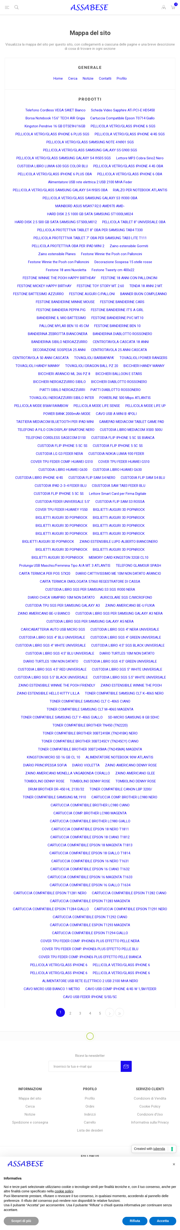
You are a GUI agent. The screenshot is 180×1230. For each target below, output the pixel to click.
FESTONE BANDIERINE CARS (122, 302)
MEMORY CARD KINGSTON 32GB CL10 (118, 557)
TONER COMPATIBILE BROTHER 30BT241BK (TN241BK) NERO (90, 733)
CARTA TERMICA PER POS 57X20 (44, 573)
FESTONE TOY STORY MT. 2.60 (100, 286)
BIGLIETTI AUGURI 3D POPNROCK (119, 510)
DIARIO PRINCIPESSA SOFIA (45, 765)
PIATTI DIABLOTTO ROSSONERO (115, 390)
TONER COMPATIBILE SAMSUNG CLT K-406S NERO (124, 693)
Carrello (90, 1122)
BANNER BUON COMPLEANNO (143, 294)
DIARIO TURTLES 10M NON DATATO (127, 653)
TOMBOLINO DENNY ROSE (44, 781)
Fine (119, 1012)
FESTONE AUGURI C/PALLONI (92, 294)
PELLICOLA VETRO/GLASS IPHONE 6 (58, 965)
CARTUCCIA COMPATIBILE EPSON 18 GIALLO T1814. (90, 853)
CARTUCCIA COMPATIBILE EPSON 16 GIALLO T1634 (90, 885)
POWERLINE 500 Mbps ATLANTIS (125, 398)
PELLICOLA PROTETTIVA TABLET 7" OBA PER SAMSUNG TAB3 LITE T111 (90, 238)
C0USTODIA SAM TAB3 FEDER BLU (118, 486)
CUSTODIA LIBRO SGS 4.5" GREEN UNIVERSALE (120, 661)
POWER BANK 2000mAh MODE (66, 414)
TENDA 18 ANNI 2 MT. (146, 286)
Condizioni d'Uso (150, 1114)
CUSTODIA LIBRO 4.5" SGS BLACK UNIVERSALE (128, 645)
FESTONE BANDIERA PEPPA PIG (61, 310)
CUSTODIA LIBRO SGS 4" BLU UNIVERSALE (52, 637)
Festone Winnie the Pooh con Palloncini (111, 254)
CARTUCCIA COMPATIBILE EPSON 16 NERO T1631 (90, 861)
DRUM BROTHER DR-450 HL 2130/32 (56, 789)
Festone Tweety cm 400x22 (113, 270)
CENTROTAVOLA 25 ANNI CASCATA (119, 350)
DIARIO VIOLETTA (86, 765)
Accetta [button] (163, 1221)
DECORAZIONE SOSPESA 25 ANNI (59, 350)
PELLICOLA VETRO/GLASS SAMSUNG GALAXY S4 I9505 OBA (60, 190)
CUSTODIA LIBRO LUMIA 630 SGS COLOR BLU (52, 166)
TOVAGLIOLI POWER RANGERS (143, 358)
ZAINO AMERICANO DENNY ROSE (131, 765)
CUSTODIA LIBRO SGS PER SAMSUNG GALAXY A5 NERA (90, 621)
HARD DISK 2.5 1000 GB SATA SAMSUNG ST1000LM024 (90, 214)
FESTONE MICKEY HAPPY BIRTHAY (44, 286)
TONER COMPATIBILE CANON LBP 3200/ (121, 789)
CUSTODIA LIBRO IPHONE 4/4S (39, 478)
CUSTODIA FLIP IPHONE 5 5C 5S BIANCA (122, 438)
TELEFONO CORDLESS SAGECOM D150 (56, 438)
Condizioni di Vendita (150, 1098)
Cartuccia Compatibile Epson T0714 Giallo (122, 118)
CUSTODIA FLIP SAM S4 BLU (143, 478)
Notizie (88, 78)
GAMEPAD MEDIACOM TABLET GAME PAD (131, 422)
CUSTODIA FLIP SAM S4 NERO (91, 478)
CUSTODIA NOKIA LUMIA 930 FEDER (116, 454)
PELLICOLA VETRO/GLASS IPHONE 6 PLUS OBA (55, 174)
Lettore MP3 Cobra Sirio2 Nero (140, 158)
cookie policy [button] (64, 1191)
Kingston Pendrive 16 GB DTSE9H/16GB (55, 126)
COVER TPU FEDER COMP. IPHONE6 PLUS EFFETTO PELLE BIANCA (90, 957)
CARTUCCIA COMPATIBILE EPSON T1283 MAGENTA (90, 901)
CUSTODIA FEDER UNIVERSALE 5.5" (62, 502)
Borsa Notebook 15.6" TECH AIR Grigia (55, 118)
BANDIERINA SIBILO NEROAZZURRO (59, 342)
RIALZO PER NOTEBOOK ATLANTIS (140, 190)
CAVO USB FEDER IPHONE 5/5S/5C (90, 997)
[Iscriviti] (85, 1066)
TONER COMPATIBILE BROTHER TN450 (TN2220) (90, 725)
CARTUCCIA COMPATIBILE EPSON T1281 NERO (50, 893)
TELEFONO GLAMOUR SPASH (138, 565)
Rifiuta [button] (135, 1221)
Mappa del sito (30, 1098)
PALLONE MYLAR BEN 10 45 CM (64, 326)
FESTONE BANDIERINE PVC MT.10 (117, 318)
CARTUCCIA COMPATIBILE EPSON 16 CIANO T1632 (90, 869)
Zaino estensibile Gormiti (129, 246)
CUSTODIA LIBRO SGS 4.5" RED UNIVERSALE (52, 669)
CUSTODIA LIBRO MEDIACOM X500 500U (131, 430)
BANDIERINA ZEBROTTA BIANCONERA (57, 334)
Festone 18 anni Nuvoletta (66, 270)
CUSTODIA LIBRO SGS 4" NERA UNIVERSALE (124, 629)
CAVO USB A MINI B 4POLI (116, 414)
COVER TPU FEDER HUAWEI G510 (124, 462)
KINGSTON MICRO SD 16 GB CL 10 (53, 757)
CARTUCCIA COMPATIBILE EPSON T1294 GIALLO (90, 933)
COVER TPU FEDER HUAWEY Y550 (61, 510)
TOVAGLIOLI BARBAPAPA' (94, 358)
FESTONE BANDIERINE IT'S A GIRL (117, 310)
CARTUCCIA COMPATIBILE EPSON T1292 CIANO (90, 917)
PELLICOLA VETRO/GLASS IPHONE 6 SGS (123, 126)
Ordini (90, 1106)
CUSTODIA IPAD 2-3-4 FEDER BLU (60, 486)
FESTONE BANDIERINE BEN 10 (117, 326)
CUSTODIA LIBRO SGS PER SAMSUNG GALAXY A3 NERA (119, 613)
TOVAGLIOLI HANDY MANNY (37, 366)
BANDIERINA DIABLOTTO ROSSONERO (122, 334)
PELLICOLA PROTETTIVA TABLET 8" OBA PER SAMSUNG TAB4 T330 (90, 230)
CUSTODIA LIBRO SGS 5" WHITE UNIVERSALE (127, 669)
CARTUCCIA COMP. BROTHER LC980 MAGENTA (90, 813)
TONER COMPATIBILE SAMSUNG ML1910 (54, 797)
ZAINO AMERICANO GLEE (135, 773)
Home (58, 78)
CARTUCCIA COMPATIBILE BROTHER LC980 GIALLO (90, 821)
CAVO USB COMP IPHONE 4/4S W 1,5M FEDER (120, 989)
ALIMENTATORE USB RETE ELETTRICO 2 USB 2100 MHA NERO (90, 981)
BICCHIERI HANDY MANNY (144, 366)
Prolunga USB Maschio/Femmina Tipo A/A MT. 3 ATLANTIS (64, 565)
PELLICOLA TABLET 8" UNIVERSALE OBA (133, 222)
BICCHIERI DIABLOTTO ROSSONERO (119, 382)
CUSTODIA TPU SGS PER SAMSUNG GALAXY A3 (62, 605)
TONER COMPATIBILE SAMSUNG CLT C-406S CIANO (90, 701)
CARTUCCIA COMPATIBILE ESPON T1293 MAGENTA (90, 925)
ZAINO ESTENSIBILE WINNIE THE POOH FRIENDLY (56, 685)
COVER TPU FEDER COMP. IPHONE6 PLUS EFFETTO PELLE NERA (90, 941)
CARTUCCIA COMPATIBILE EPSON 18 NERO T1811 (90, 829)
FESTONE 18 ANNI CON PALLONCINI (129, 278)
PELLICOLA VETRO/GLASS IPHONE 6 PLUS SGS (52, 134)
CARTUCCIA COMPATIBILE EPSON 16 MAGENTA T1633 (90, 877)
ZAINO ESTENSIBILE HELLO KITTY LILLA (48, 693)
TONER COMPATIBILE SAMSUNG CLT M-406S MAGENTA (90, 709)
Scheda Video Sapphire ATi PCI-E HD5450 (123, 110)
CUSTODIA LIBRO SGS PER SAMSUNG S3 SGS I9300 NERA (90, 589)
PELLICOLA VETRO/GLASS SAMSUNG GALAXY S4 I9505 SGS (63, 158)
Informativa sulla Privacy (150, 1122)
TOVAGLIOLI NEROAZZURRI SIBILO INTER (61, 398)
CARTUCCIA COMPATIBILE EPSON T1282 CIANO (129, 893)
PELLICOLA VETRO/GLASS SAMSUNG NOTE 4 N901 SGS (90, 142)
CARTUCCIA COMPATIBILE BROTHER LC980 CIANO (90, 805)
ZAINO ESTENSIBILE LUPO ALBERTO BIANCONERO (118, 541)
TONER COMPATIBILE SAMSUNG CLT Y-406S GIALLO (62, 717)
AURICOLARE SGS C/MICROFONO (126, 597)
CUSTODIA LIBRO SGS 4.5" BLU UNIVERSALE (60, 653)
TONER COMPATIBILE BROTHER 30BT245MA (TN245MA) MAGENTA (90, 749)
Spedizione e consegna (30, 1122)
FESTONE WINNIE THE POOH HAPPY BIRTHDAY (59, 278)
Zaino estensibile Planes (57, 254)
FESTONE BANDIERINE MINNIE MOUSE (65, 302)
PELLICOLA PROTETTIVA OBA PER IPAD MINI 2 (68, 246)
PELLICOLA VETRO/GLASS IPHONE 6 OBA (129, 174)
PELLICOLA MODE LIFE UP (145, 406)
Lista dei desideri (90, 1130)
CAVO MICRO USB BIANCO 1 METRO (52, 989)
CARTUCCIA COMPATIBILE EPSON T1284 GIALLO (51, 909)
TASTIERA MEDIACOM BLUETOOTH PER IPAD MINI (55, 422)
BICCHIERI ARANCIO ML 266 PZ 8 (64, 374)
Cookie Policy (149, 1106)
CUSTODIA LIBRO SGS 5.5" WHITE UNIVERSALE (129, 677)
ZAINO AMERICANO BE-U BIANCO (44, 613)
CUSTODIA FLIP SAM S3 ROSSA (120, 502)
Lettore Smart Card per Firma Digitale (117, 494)
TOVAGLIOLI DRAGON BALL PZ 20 (91, 366)
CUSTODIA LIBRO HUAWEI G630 (62, 470)
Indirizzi (90, 1114)
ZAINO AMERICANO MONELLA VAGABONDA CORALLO (67, 773)
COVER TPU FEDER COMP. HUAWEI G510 (62, 462)
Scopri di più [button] (21, 1221)
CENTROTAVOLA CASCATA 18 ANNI (121, 342)
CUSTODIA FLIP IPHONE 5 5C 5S (62, 446)
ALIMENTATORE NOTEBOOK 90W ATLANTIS (119, 757)
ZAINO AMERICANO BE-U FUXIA (130, 605)
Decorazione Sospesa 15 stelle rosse (123, 262)
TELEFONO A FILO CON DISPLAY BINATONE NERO (56, 430)
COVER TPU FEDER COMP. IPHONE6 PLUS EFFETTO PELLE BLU (90, 949)
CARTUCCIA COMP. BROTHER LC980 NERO (124, 797)
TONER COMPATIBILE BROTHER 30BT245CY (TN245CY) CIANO (90, 741)
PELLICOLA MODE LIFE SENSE (97, 406)
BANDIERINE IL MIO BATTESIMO (61, 318)
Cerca (72, 78)
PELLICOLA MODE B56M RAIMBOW (41, 406)
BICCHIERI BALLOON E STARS (119, 374)
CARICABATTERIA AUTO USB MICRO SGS (53, 629)
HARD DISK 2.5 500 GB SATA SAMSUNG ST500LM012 (56, 222)
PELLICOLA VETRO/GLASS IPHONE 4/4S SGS (130, 134)
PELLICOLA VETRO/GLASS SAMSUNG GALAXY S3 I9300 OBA (90, 198)
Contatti (105, 78)
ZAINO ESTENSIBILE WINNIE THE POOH (131, 685)
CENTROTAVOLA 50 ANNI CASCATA (41, 358)
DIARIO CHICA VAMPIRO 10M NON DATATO (61, 597)
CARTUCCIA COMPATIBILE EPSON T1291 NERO (130, 909)
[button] (174, 1164)
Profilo (122, 78)
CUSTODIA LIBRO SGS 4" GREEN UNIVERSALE (125, 637)
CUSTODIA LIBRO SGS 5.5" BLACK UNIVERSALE (51, 677)
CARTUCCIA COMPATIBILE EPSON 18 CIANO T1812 (90, 837)
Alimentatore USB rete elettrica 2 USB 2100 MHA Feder (90, 182)
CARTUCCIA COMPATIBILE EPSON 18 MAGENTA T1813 (90, 845)
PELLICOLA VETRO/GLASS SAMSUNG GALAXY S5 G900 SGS (90, 150)
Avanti (109, 1012)
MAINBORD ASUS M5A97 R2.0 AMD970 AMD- (90, 206)
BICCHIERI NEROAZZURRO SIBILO (59, 382)
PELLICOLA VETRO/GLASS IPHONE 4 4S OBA (128, 166)
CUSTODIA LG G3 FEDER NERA (59, 454)
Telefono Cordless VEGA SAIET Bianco (55, 110)
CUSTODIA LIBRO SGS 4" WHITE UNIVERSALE (50, 645)
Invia (126, 1066)
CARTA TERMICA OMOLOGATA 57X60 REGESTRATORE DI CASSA (90, 581)
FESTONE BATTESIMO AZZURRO (38, 294)
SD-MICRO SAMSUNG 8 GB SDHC (133, 717)
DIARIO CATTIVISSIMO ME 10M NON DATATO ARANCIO (118, 573)
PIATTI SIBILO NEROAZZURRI (62, 390)
